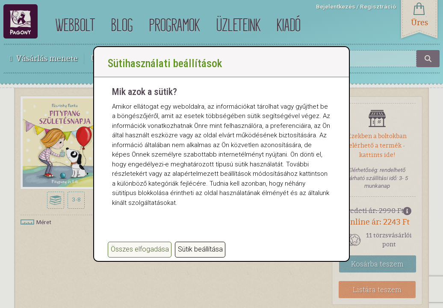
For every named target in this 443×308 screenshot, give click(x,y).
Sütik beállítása (200, 249)
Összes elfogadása (140, 249)
